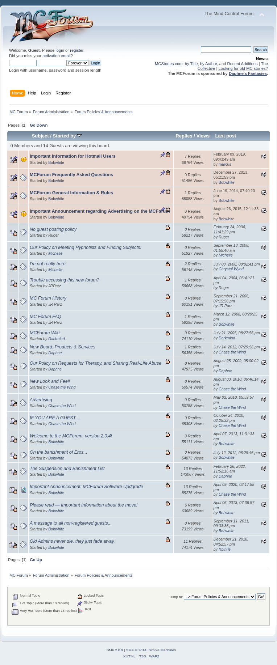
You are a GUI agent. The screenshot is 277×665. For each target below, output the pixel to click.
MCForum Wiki (44, 332)
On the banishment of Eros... (58, 452)
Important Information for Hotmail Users (73, 156)
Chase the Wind (232, 352)
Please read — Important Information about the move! (83, 505)
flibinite (225, 549)
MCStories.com (169, 64)
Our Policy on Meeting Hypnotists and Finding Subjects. (85, 247)
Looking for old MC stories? (243, 68)
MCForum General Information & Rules (71, 192)
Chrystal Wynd (231, 269)
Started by (67, 136)
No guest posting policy (53, 229)
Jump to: (176, 597)
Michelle (55, 253)
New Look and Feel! (50, 381)
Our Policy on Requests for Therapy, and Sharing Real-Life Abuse (95, 363)
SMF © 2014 (136, 650)
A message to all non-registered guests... (71, 523)
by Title (191, 64)
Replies (183, 136)
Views (203, 136)
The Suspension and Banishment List (67, 468)
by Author (208, 64)
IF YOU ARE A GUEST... (54, 417)
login (59, 50)
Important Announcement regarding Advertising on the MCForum (100, 211)
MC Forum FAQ (45, 316)
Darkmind (56, 338)
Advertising (41, 399)
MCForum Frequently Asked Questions (71, 174)
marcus (225, 164)
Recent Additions (242, 64)
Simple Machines (162, 650)
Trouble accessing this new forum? (64, 280)
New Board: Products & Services (62, 347)
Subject (40, 136)
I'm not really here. (48, 263)
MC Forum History (48, 298)
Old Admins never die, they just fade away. (72, 541)
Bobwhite (56, 162)
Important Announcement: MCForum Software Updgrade (86, 486)
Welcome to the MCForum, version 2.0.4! (71, 436)
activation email (56, 56)
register (76, 50)
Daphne (55, 353)
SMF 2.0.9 (115, 650)
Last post (225, 136)
